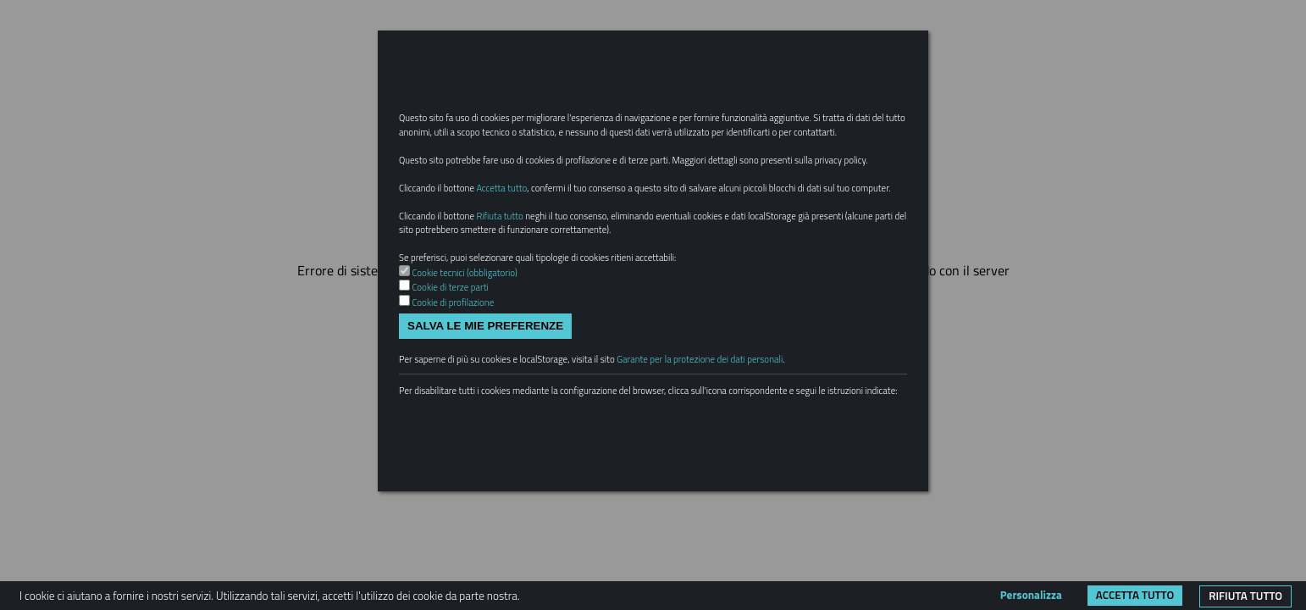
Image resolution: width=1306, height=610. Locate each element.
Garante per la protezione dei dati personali (754, 445)
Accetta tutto (1135, 594)
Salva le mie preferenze (485, 408)
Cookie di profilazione (460, 382)
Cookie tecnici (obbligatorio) (474, 349)
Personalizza (1031, 594)
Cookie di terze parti (457, 366)
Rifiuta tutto (1245, 595)
